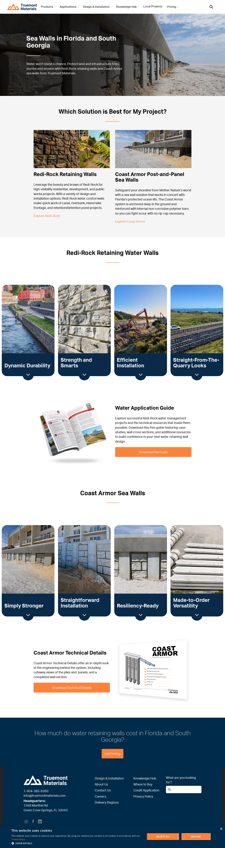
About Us (101, 784)
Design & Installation (109, 778)
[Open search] (211, 6)
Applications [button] (70, 6)
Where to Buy (142, 784)
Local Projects (152, 6)
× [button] (221, 829)
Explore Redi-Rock (47, 216)
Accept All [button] (163, 836)
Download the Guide (153, 452)
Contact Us (103, 790)
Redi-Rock (68, 68)
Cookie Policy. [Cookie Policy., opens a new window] (18, 839)
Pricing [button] (173, 6)
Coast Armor (113, 68)
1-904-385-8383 (36, 791)
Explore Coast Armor (130, 221)
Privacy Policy (143, 796)
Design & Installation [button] (98, 6)
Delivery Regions (107, 802)
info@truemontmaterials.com (45, 795)
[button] (76, 843)
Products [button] (49, 6)
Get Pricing (112, 753)
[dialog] (112, 836)
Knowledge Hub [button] (128, 6)
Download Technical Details (72, 687)
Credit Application (146, 790)
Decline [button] (196, 836)
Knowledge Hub (144, 778)
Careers (100, 796)
